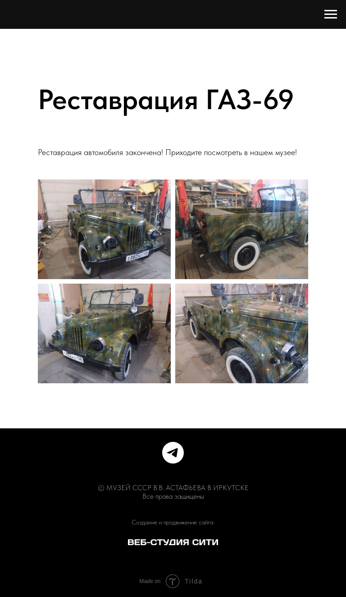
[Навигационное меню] (330, 14)
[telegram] (173, 453)
